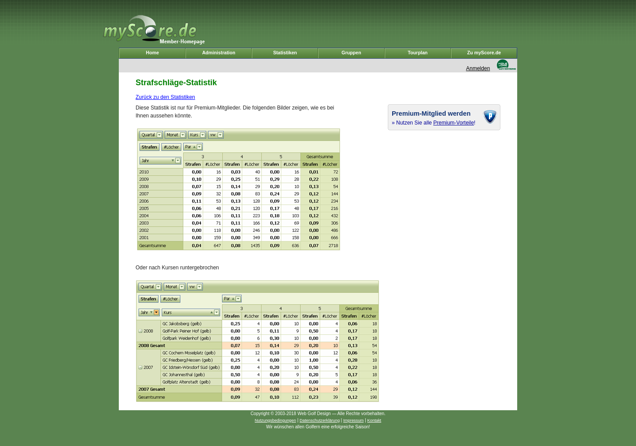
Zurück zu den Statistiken (165, 97)
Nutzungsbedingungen (275, 420)
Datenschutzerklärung (319, 420)
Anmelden (478, 68)
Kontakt (374, 420)
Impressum (353, 420)
